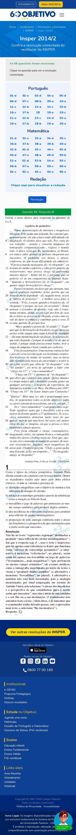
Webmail (9, 786)
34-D (50, 138)
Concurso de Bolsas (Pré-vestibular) (26, 730)
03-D (38, 96)
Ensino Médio (12, 754)
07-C (25, 101)
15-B (63, 107)
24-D (50, 118)
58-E (38, 166)
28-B (38, 124)
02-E (25, 96)
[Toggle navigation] (62, 15)
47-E (25, 155)
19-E (50, 112)
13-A (38, 107)
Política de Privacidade (29, 806)
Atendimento (26, 4)
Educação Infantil (14, 746)
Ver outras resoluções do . (38, 632)
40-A (63, 144)
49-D (50, 155)
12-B (25, 107)
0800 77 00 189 (40, 670)
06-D (13, 101)
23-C (38, 118)
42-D (25, 149)
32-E (25, 138)
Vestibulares (27, 27)
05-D (62, 96)
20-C (63, 112)
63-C (38, 172)
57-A (25, 166)
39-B (50, 144)
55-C (63, 161)
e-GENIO (10, 690)
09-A (50, 101)
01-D (13, 96)
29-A (50, 124)
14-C (50, 107)
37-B (25, 144)
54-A (50, 161)
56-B (13, 166)
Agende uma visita (15, 718)
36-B (13, 144)
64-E (50, 172)
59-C (50, 166)
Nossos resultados (15, 702)
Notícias (9, 698)
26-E (13, 124)
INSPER (29, 30)
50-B (63, 155)
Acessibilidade (52, 806)
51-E (13, 161)
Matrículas (10, 722)
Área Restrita (12, 773)
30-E (63, 124)
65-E (63, 172)
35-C (63, 138)
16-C (13, 112)
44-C (50, 149)
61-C (13, 172)
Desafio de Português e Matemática (26, 726)
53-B (38, 161)
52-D (25, 161)
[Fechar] (69, 811)
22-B (25, 118)
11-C (13, 107)
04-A (50, 96)
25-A (63, 118)
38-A (38, 144)
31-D (13, 138)
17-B (25, 112)
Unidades (10, 782)
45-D (62, 149)
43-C (38, 149)
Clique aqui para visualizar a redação (38, 185)
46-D (13, 155)
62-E (25, 172)
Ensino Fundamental (16, 750)
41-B (13, 149)
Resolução (37, 200)
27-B (25, 124)
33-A (38, 138)
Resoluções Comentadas (52, 27)
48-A (38, 155)
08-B (38, 101)
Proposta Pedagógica (17, 694)
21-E (13, 118)
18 (38, 112)
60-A (63, 166)
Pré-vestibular (13, 758)
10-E (63, 101)
